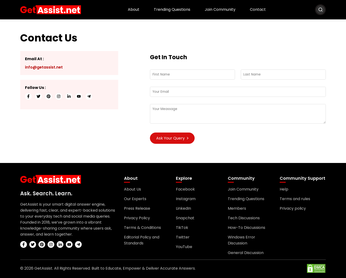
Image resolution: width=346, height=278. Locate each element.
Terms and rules (295, 199)
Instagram (186, 199)
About (133, 9)
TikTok (182, 227)
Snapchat (185, 218)
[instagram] (58, 96)
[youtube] (78, 96)
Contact (258, 9)
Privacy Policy (137, 218)
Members (237, 208)
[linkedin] (68, 96)
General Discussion (246, 252)
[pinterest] (48, 96)
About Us (132, 189)
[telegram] (89, 96)
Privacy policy (293, 208)
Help (284, 189)
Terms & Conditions (142, 227)
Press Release (137, 208)
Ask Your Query (172, 138)
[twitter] (38, 96)
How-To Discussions (246, 227)
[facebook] (28, 96)
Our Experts (135, 199)
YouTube (184, 246)
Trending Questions (172, 9)
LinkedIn (183, 208)
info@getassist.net (44, 67)
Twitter (183, 237)
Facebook (185, 189)
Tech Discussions (244, 218)
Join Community (220, 9)
